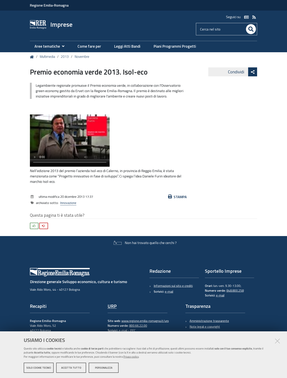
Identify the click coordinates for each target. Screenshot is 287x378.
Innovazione (68, 202)
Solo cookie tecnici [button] (38, 368)
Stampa (177, 197)
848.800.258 (235, 290)
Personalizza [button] (103, 368)
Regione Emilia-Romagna (49, 5)
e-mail (169, 291)
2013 (65, 56)
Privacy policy (131, 357)
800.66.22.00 (138, 325)
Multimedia (47, 56)
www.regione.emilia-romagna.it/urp (145, 320)
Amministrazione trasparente (209, 320)
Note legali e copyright (205, 326)
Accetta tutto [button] (71, 368)
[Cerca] (251, 29)
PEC (133, 330)
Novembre (82, 56)
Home (32, 57)
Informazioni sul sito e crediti (173, 285)
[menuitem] (51, 46)
